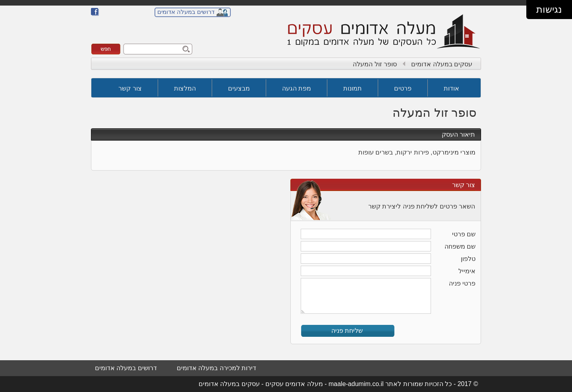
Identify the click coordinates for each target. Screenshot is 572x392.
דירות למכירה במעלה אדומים (216, 368)
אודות (451, 88)
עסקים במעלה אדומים (441, 64)
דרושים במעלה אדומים (185, 11)
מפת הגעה (296, 88)
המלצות (185, 88)
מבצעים (239, 88)
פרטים (403, 88)
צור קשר (129, 88)
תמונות (352, 88)
